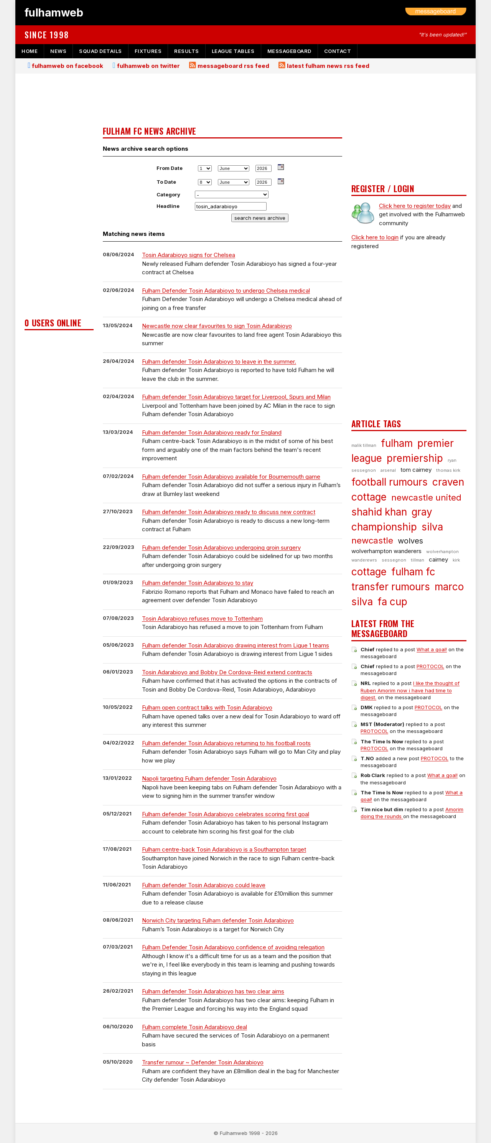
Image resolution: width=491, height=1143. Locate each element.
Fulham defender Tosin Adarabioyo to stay (197, 582)
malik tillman (363, 445)
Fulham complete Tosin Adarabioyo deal (194, 1027)
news (58, 51)
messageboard (289, 51)
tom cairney (416, 469)
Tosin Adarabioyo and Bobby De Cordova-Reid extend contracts (227, 672)
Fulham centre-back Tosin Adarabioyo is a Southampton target (224, 849)
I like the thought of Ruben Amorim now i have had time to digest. (410, 690)
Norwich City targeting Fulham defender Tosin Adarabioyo (218, 920)
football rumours (389, 482)
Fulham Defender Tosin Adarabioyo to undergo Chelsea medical (226, 290)
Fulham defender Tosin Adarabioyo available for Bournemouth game (231, 476)
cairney (438, 559)
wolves (410, 540)
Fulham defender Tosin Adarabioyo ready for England (212, 432)
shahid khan (379, 512)
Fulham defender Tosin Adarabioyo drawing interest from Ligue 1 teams (235, 645)
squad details (100, 51)
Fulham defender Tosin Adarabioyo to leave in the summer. (219, 361)
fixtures (148, 51)
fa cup (392, 602)
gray (422, 512)
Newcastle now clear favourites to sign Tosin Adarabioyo (217, 325)
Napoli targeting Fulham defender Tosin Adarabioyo (209, 778)
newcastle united (426, 497)
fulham (397, 443)
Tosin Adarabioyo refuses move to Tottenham (202, 618)
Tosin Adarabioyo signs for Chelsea (188, 255)
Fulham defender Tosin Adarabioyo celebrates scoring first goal (225, 814)
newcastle (372, 540)
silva (432, 527)
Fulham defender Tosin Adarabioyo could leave (203, 885)
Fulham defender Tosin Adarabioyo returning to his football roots (226, 743)
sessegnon (394, 560)
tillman (417, 560)
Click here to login (375, 237)
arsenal (388, 470)
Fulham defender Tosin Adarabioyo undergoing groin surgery (221, 547)
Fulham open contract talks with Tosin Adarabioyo (207, 707)
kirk (456, 560)
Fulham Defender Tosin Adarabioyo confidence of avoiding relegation (233, 947)
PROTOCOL (430, 666)
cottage (369, 572)
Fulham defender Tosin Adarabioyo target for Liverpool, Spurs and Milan (236, 396)
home (29, 51)
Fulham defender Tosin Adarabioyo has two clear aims (213, 991)
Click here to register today (415, 205)
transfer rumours (390, 587)
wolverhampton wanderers (386, 551)
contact (337, 51)
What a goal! (432, 649)
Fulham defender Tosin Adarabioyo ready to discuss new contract (228, 512)
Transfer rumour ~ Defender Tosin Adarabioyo (203, 1062)
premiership (415, 458)
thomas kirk (448, 470)
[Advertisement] (59, 198)
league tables (233, 51)
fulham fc (413, 572)
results (186, 51)
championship (384, 527)
